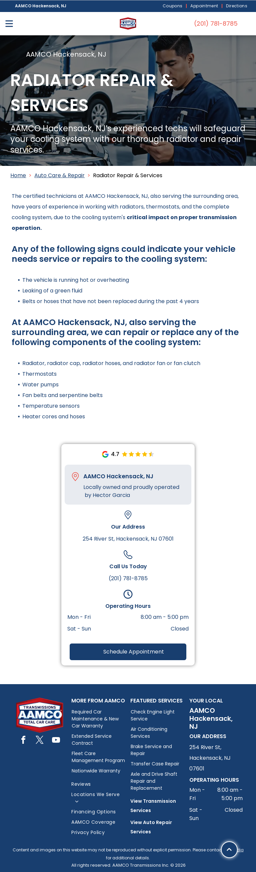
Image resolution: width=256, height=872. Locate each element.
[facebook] (23, 741)
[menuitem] (173, 6)
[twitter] (39, 741)
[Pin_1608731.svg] (75, 477)
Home (18, 175)
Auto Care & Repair (59, 175)
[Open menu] (9, 24)
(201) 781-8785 (128, 578)
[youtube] (56, 741)
